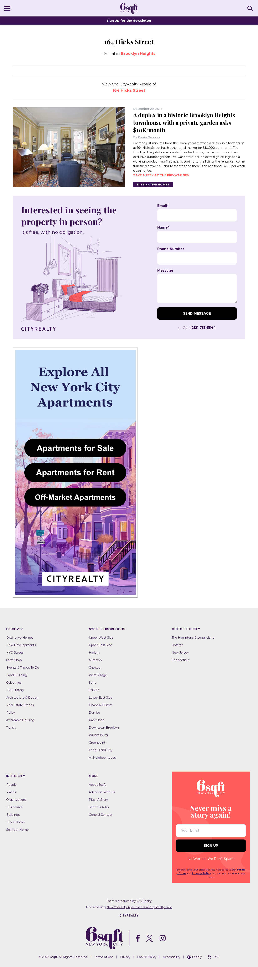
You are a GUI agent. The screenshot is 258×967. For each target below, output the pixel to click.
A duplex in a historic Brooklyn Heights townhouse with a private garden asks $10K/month (186, 122)
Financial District (101, 705)
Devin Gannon (149, 137)
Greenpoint (97, 743)
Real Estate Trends (20, 705)
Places (11, 792)
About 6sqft (97, 785)
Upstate (177, 645)
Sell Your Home (17, 830)
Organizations (16, 800)
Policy (10, 713)
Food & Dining (16, 675)
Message (165, 271)
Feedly (194, 957)
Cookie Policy (146, 957)
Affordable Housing (20, 720)
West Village (98, 675)
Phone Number (170, 249)
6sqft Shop (14, 660)
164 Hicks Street (129, 90)
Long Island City (100, 750)
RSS (214, 957)
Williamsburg (98, 735)
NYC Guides (15, 653)
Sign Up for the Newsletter (129, 21)
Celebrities (13, 683)
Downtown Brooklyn (104, 728)
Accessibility (171, 957)
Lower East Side (100, 698)
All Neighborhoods (102, 758)
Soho (92, 683)
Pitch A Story (98, 800)
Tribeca (94, 690)
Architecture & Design (22, 698)
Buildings (13, 815)
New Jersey (180, 653)
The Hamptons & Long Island (193, 638)
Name (163, 227)
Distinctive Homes (153, 184)
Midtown (95, 660)
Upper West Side (101, 638)
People (11, 785)
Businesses (14, 807)
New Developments (21, 645)
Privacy (125, 957)
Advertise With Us (102, 792)
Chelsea (94, 668)
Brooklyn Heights (138, 53)
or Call (197, 328)
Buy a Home (15, 822)
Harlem (94, 653)
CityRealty (144, 901)
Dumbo (94, 713)
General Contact (100, 815)
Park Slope (96, 720)
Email (163, 206)
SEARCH (251, 8)
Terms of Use (103, 957)
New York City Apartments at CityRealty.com (139, 907)
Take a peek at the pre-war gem (161, 175)
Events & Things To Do (22, 668)
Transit (11, 728)
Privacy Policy (201, 873)
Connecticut (181, 660)
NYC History (15, 690)
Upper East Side (100, 645)
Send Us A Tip (99, 807)
